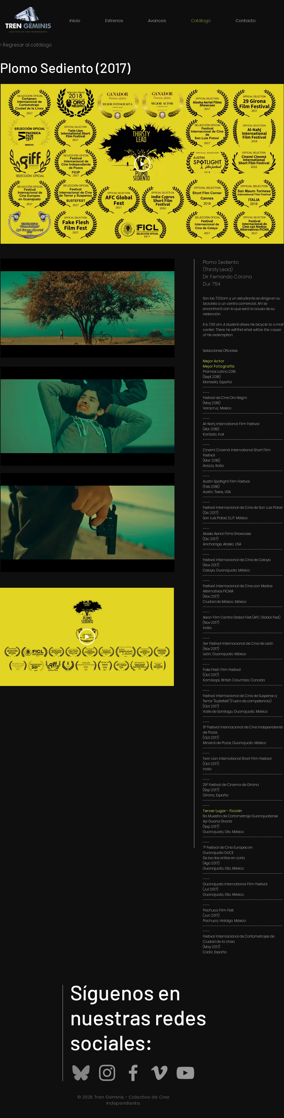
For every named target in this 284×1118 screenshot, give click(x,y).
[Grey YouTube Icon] (185, 1073)
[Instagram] (107, 1073)
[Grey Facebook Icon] (133, 1073)
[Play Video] (142, 164)
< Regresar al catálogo (26, 45)
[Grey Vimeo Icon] (159, 1073)
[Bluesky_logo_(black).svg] (81, 1073)
